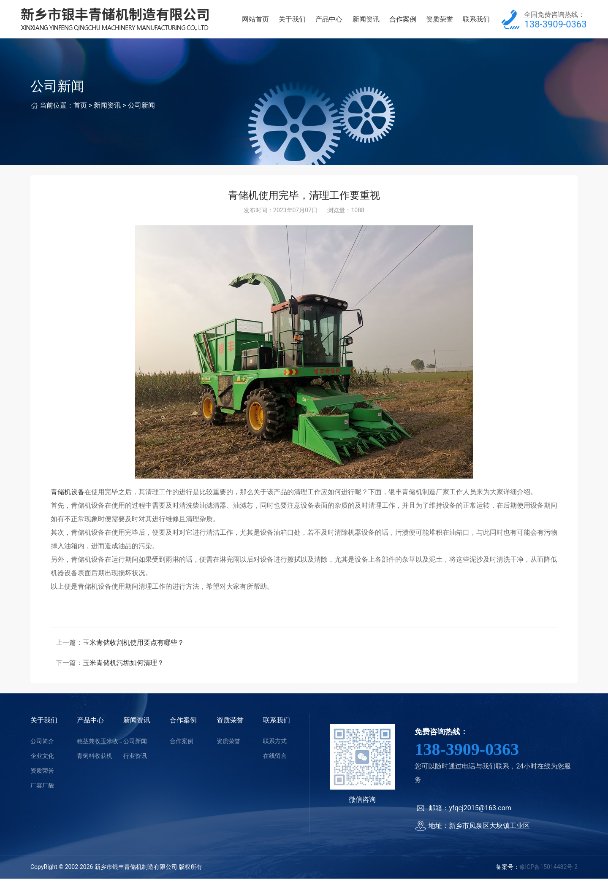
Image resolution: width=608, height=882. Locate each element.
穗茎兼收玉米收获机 (100, 744)
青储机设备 (67, 495)
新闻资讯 (366, 21)
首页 (80, 109)
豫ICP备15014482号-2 (548, 870)
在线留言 (275, 759)
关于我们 (292, 21)
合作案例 (402, 21)
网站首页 (255, 21)
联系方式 (275, 744)
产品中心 (328, 21)
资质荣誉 (439, 21)
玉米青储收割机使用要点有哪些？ (133, 646)
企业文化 (42, 759)
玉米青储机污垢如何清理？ (123, 666)
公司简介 (42, 744)
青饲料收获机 (94, 759)
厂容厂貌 (42, 788)
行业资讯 (135, 759)
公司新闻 (141, 109)
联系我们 (476, 21)
